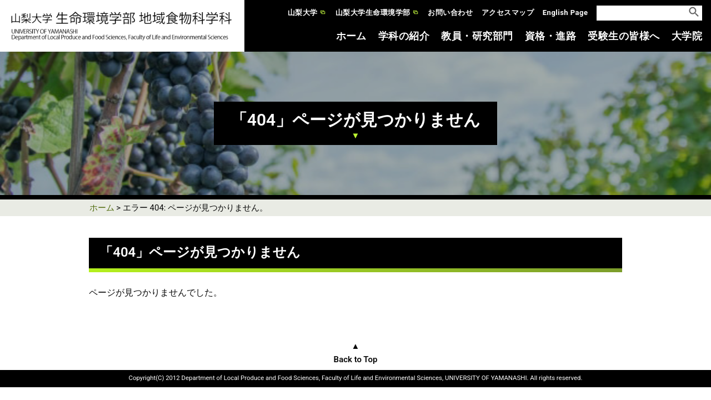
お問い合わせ (450, 12)
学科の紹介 (403, 36)
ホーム (351, 36)
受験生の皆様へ (623, 36)
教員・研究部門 (477, 36)
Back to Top (356, 359)
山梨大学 (303, 12)
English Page (565, 12)
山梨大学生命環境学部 (373, 12)
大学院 (687, 36)
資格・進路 (550, 36)
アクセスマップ (508, 12)
